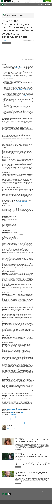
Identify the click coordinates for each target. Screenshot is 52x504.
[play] (2, 4)
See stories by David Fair (11, 428)
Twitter (21, 412)
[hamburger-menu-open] (2, 1)
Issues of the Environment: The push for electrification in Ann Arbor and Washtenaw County (32, 440)
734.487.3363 (13, 414)
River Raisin (24, 107)
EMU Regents (42, 491)
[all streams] (47, 4)
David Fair (5, 40)
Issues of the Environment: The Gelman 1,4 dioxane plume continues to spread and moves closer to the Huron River (31, 456)
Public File (30, 493)
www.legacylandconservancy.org (21, 201)
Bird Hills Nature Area (18, 67)
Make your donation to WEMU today (13, 409)
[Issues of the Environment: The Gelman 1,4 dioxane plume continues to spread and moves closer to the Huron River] (8, 456)
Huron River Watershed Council (19, 90)
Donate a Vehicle (20, 491)
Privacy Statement (20, 493)
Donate (48, 1)
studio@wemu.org (24, 414)
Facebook (12, 412)
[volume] (5, 4)
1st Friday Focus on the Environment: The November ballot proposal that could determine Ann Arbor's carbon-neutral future (31, 474)
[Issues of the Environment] (4, 15)
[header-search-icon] (44, 1)
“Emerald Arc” (12, 76)
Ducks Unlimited (30, 90)
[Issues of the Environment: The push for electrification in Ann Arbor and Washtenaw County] (8, 441)
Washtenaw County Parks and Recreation (22, 89)
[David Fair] (4, 427)
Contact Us (30, 491)
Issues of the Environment (6, 11)
